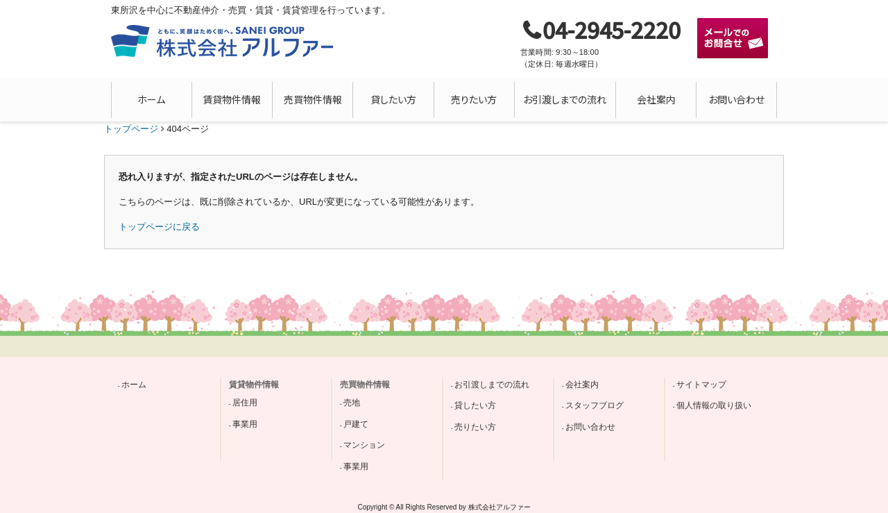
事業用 (244, 424)
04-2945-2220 (612, 29)
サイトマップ (701, 384)
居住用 (244, 402)
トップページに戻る (159, 226)
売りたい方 (474, 99)
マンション (364, 445)
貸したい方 (393, 99)
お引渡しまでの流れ (564, 99)
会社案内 (656, 99)
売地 (351, 402)
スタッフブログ (594, 405)
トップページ (131, 129)
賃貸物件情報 (232, 99)
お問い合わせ (736, 99)
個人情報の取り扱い (713, 405)
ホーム (151, 99)
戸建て (355, 424)
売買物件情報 (313, 99)
